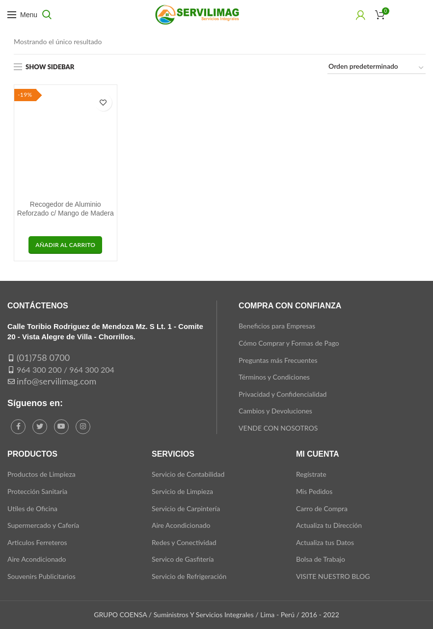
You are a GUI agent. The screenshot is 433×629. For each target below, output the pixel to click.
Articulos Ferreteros (37, 542)
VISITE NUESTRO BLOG (333, 576)
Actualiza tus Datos (325, 542)
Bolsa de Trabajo (320, 559)
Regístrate (311, 474)
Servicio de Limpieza (182, 491)
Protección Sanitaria (37, 491)
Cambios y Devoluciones (275, 411)
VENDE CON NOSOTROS (278, 428)
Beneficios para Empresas (277, 326)
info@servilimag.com (56, 381)
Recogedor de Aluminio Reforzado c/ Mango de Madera (65, 208)
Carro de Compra (322, 508)
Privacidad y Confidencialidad (282, 394)
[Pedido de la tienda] (376, 68)
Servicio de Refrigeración (189, 576)
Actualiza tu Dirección (329, 525)
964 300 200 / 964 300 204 (65, 369)
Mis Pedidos (314, 491)
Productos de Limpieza (41, 474)
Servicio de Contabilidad (188, 474)
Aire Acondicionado (36, 559)
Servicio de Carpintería (186, 508)
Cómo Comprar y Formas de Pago (289, 343)
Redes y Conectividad (184, 542)
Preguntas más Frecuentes (278, 360)
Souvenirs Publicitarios (41, 576)
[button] (65, 245)
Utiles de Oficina (32, 508)
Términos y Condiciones (274, 377)
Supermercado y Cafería (43, 525)
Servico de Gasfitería (183, 559)
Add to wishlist (103, 102)
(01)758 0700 (43, 357)
